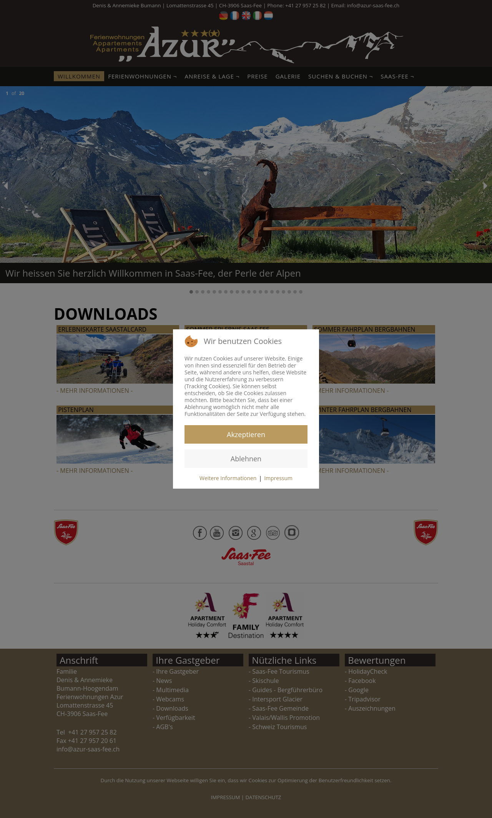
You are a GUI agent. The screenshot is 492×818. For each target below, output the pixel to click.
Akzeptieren (246, 434)
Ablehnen (246, 458)
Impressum (278, 478)
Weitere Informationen (227, 478)
